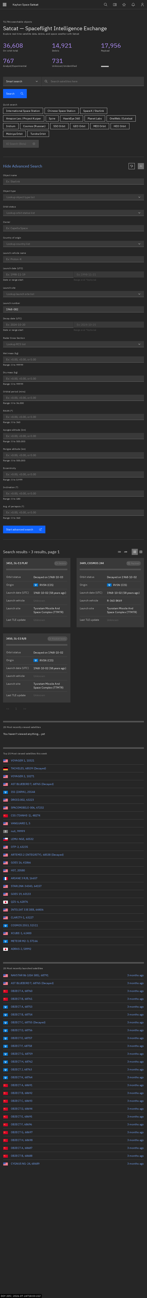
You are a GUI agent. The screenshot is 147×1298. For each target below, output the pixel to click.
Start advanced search (24, 529)
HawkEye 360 (71, 118)
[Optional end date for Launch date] (38, 274)
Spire (52, 118)
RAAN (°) (8, 410)
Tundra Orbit (38, 134)
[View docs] (114, 4)
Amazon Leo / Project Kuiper (23, 118)
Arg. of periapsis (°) (13, 506)
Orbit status (9, 206)
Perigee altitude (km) (14, 449)
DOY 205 (6, 1296)
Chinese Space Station (61, 111)
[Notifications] (133, 4)
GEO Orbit (79, 126)
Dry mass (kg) (10, 372)
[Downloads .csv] (119, 552)
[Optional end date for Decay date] (109, 325)
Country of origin (12, 237)
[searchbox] (93, 81)
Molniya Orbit (14, 134)
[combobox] (22, 81)
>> (24, 708)
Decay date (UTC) (12, 318)
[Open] (139, 197)
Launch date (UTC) (13, 268)
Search (15, 93)
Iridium (10, 126)
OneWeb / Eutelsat (121, 118)
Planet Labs (95, 118)
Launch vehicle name (14, 253)
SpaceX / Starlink (93, 111)
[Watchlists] (124, 4)
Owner (6, 222)
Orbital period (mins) (14, 391)
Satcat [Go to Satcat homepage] (25, 5)
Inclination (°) (10, 487)
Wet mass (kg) (10, 353)
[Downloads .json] (125, 552)
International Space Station (23, 111)
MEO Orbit (99, 126)
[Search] (105, 4)
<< (7, 708)
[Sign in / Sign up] (142, 4)
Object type (9, 191)
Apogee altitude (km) (14, 429)
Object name (10, 175)
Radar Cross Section (14, 338)
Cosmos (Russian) (34, 126)
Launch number (11, 303)
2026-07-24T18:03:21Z (27, 1296)
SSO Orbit (59, 126)
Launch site (9, 287)
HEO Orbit (120, 126)
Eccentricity (9, 468)
